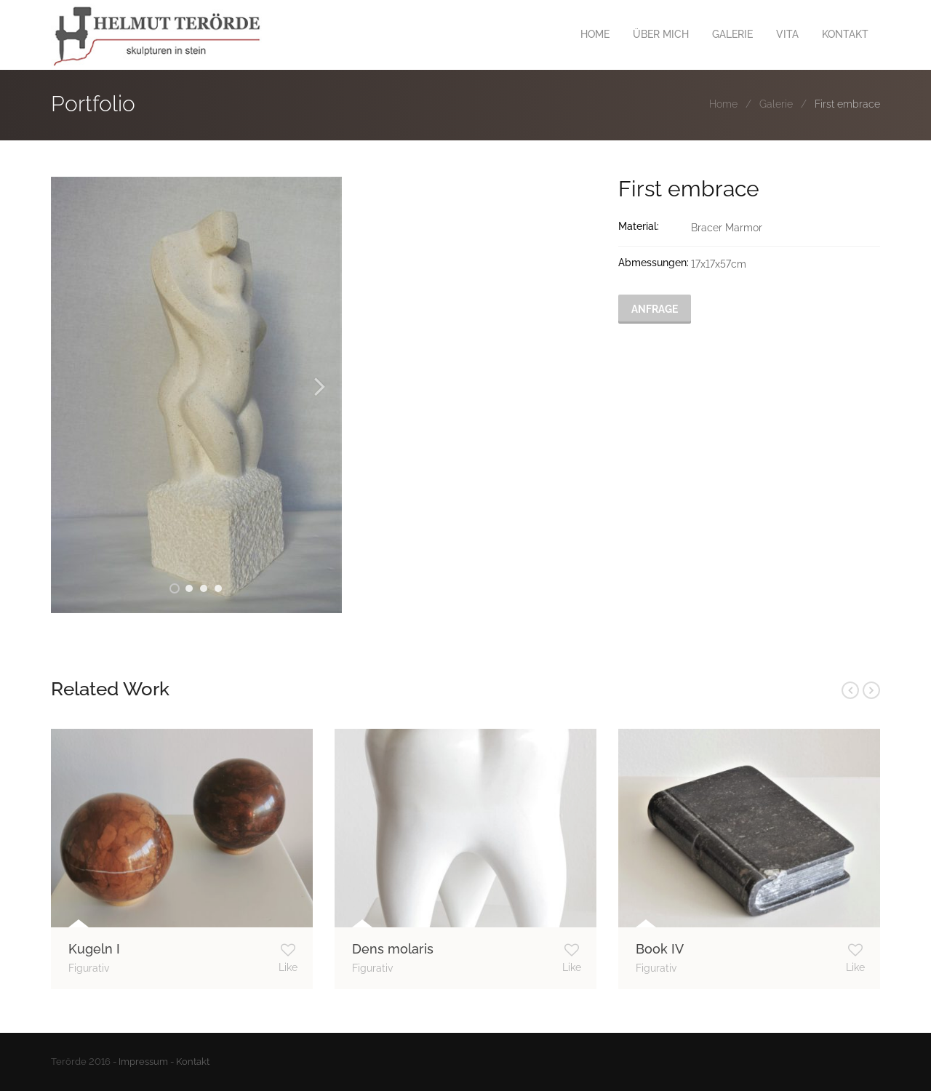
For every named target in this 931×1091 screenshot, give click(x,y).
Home (723, 104)
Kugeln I (94, 948)
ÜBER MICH (661, 34)
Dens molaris (392, 948)
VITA (787, 34)
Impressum (143, 1061)
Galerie (776, 104)
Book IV (660, 948)
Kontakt (192, 1061)
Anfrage (654, 309)
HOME (595, 34)
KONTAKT (845, 34)
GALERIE (732, 34)
